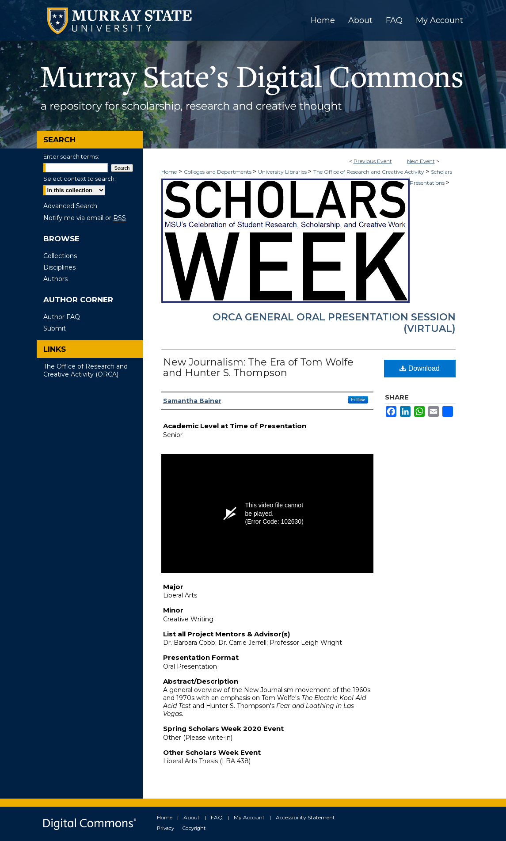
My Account (249, 817)
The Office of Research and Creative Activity (369, 171)
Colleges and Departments (218, 171)
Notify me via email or (84, 218)
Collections (60, 256)
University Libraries (283, 171)
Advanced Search (70, 206)
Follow (358, 399)
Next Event (421, 161)
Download (419, 368)
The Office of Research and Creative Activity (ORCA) (85, 370)
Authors (55, 279)
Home (169, 171)
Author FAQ (61, 317)
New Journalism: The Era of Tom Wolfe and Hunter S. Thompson (258, 367)
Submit (54, 328)
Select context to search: (79, 178)
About (191, 817)
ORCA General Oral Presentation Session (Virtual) (334, 323)
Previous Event (373, 161)
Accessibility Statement (305, 817)
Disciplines (59, 267)
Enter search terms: (71, 156)
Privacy (165, 828)
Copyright (194, 828)
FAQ (217, 817)
